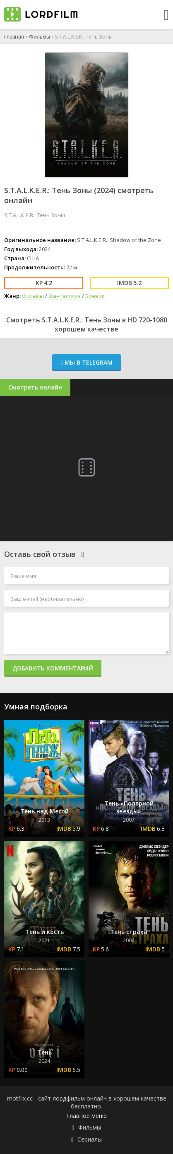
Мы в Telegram (86, 362)
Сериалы (89, 1139)
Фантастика (64, 296)
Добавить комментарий (52, 668)
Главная (14, 36)
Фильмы (39, 36)
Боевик (95, 296)
